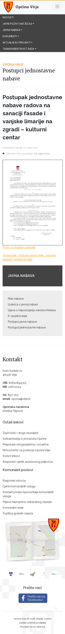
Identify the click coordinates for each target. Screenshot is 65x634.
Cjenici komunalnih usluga (19, 486)
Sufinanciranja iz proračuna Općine (24, 438)
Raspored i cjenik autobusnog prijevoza (28, 461)
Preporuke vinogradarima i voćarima (26, 444)
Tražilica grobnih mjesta (18, 513)
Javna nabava (11, 30)
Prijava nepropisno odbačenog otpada (27, 502)
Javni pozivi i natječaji (17, 23)
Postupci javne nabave (22, 321)
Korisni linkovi (11, 456)
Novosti (8, 17)
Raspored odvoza (14, 480)
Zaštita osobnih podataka (32, 622)
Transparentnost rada (18, 48)
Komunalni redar (13, 507)
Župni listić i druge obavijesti (20, 433)
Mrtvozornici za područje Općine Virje (26, 450)
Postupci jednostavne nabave (27, 327)
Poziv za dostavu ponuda (19, 247)
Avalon (47, 618)
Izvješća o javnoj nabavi (23, 304)
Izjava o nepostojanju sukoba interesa (32, 310)
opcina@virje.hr (21, 399)
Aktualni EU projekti (16, 42)
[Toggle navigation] (57, 6)
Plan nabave (16, 298)
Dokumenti (10, 36)
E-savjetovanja (17, 316)
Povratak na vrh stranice (32, 626)
